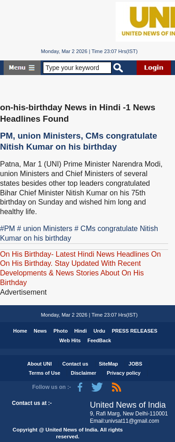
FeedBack (99, 340)
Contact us (75, 364)
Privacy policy (124, 373)
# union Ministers (44, 228)
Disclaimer (83, 373)
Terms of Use (44, 373)
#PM (7, 228)
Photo (60, 331)
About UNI (39, 364)
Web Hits (70, 340)
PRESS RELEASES (135, 331)
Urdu (100, 331)
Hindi (80, 331)
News (40, 331)
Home (20, 331)
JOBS (135, 364)
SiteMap (108, 364)
